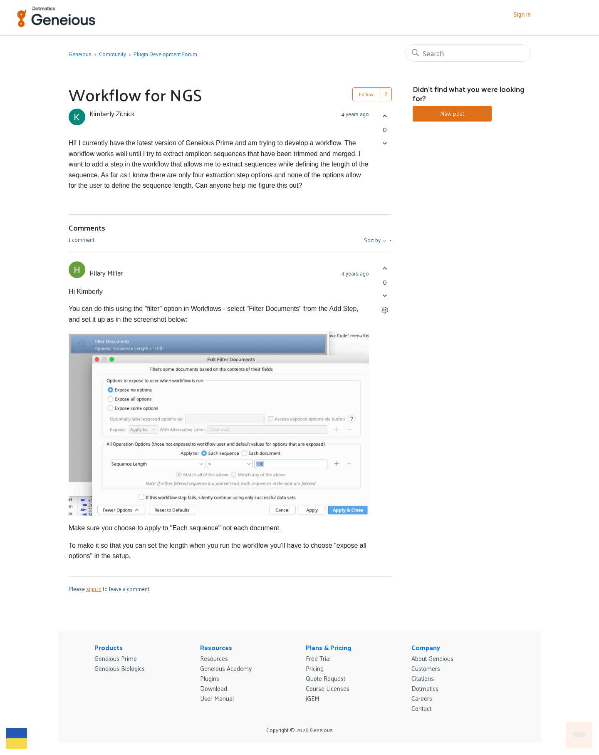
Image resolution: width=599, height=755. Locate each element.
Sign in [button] (522, 14)
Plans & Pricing (328, 647)
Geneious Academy (226, 668)
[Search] (468, 53)
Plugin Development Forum (165, 54)
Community (112, 54)
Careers (421, 698)
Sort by (376, 240)
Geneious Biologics (119, 668)
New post (452, 113)
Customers (425, 668)
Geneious (80, 54)
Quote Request (325, 678)
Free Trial (318, 658)
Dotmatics (424, 688)
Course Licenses (327, 688)
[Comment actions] (384, 310)
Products (108, 647)
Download (213, 688)
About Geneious (432, 658)
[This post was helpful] (384, 116)
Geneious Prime (115, 658)
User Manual (217, 698)
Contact (421, 708)
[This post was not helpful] (384, 143)
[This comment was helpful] (384, 268)
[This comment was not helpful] (384, 295)
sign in (93, 589)
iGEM (312, 698)
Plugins (209, 678)
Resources (216, 647)
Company (425, 647)
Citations (422, 678)
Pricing (315, 668)
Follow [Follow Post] (366, 94)
